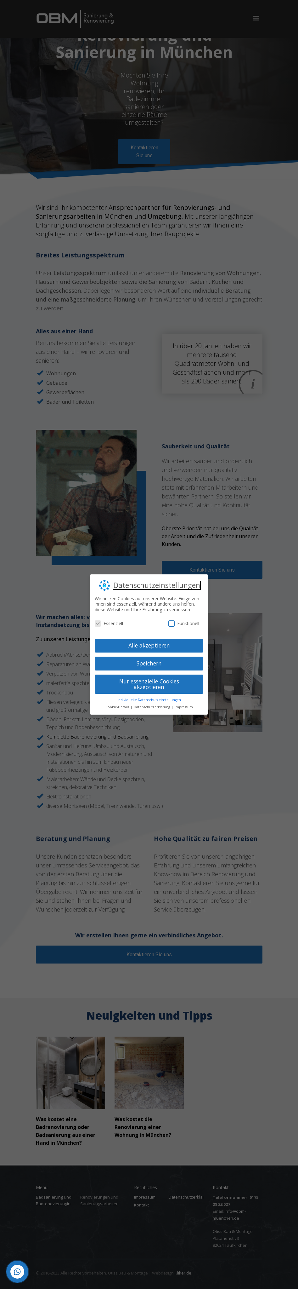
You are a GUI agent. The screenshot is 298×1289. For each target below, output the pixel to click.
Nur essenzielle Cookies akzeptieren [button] (149, 684)
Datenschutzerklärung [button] (152, 707)
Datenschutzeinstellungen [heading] (156, 585)
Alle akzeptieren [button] (149, 645)
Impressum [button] (184, 707)
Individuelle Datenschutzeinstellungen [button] (149, 700)
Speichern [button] (149, 663)
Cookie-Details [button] (117, 707)
